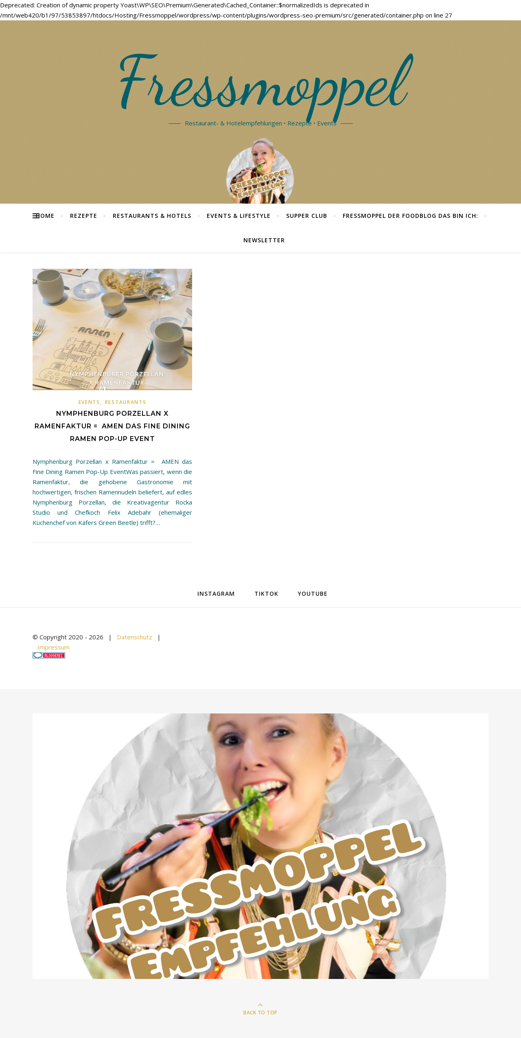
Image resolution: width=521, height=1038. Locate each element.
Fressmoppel (261, 81)
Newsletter (264, 240)
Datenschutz (134, 637)
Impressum (53, 647)
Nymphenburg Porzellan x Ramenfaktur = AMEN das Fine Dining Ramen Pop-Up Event (112, 426)
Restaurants (126, 402)
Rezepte (83, 215)
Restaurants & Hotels (152, 215)
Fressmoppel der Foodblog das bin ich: (410, 215)
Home (45, 215)
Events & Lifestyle (239, 215)
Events (89, 402)
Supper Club (306, 215)
